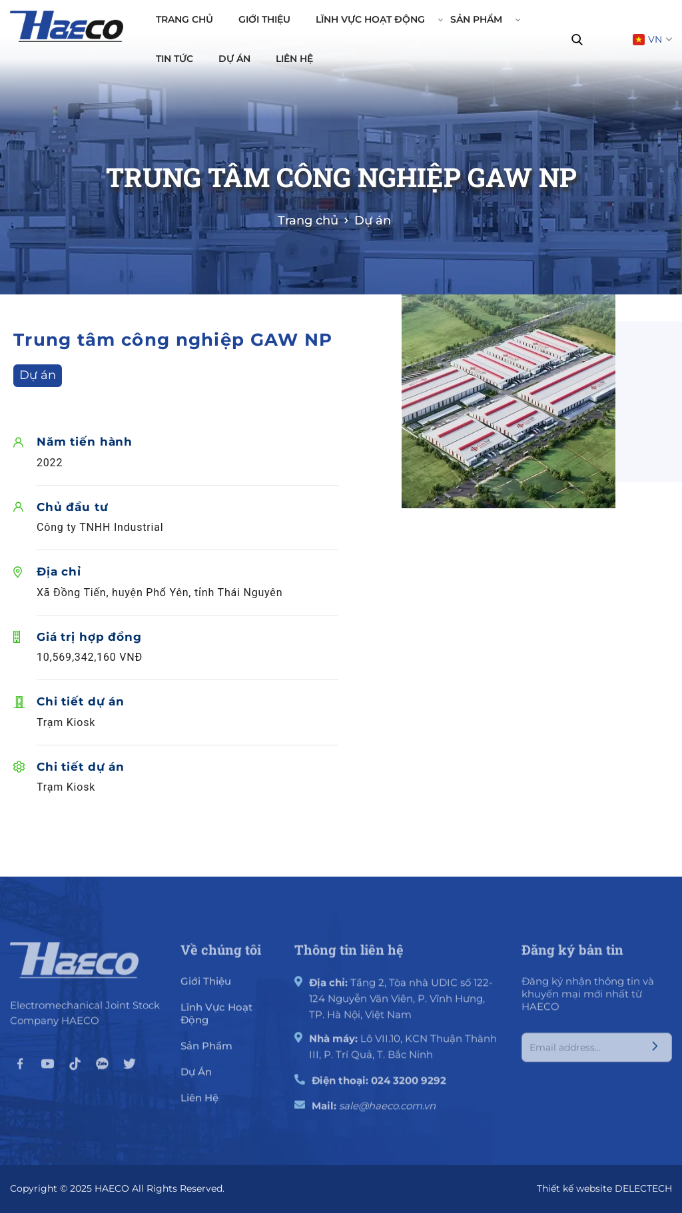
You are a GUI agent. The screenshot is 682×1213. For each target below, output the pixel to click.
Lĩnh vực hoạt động (376, 19)
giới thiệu (205, 988)
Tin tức (174, 59)
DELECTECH (643, 1188)
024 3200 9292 (408, 1087)
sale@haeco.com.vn (387, 1112)
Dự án (234, 59)
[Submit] (654, 1054)
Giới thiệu (264, 19)
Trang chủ (184, 19)
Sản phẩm (482, 19)
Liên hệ (294, 59)
